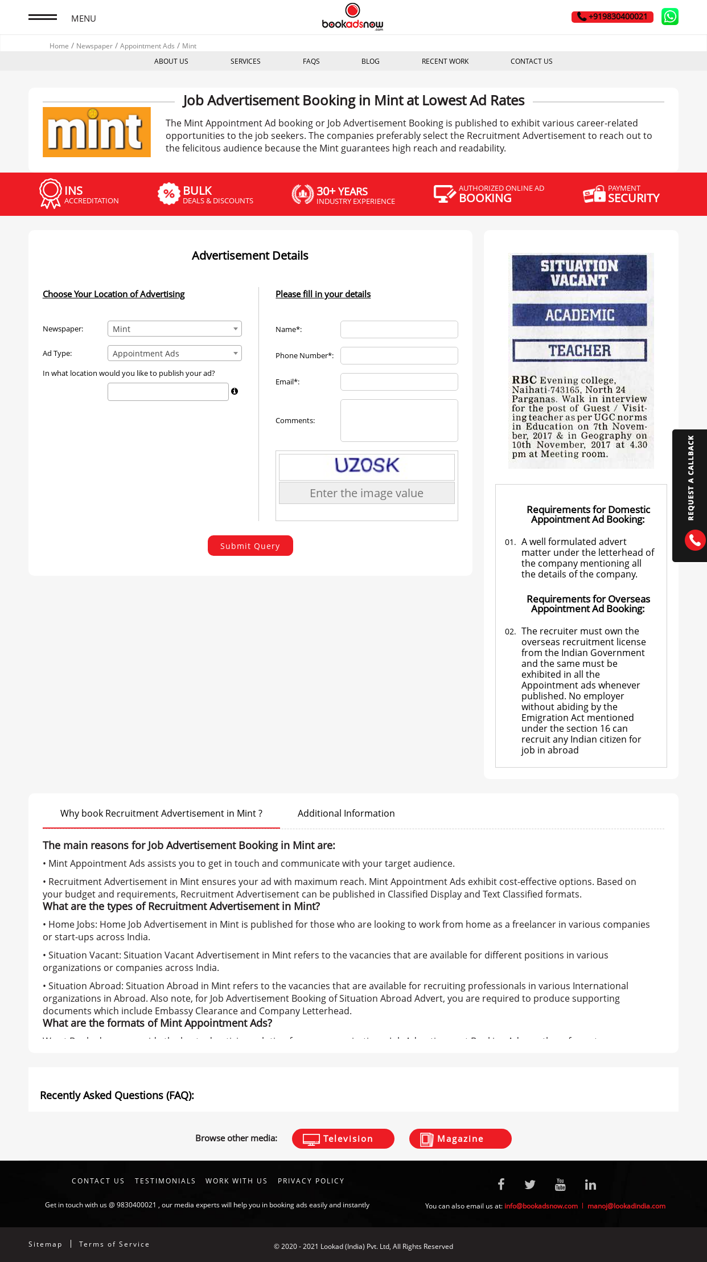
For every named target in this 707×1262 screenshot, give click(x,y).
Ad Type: (57, 353)
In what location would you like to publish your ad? (129, 373)
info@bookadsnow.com (541, 1206)
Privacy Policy (311, 1181)
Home (59, 46)
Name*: (289, 329)
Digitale (666, 1246)
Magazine (452, 1140)
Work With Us (236, 1181)
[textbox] (114, 391)
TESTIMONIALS (165, 1181)
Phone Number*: (305, 355)
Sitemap (45, 1244)
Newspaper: (63, 329)
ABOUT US (171, 61)
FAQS (311, 61)
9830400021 (137, 1205)
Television (338, 1139)
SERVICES (246, 61)
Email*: (287, 382)
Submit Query (250, 545)
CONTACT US (532, 61)
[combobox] (175, 329)
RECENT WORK (445, 61)
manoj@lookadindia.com (626, 1206)
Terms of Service (114, 1244)
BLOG (370, 61)
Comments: (295, 420)
